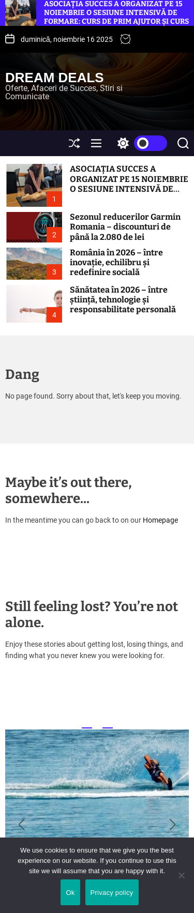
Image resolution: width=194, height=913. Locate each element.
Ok (70, 892)
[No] (181, 883)
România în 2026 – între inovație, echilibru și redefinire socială (116, 262)
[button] (21, 825)
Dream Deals (54, 77)
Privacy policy (112, 892)
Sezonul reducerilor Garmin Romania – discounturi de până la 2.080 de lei (125, 226)
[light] (139, 143)
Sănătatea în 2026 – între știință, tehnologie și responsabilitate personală (123, 299)
